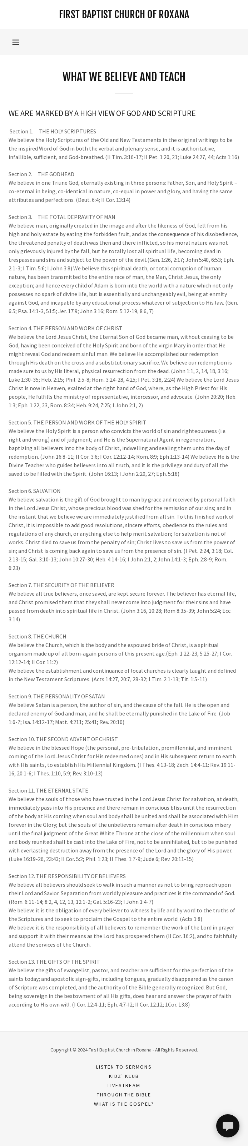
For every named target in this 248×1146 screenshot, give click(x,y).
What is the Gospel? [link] (124, 1104)
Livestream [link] (124, 1085)
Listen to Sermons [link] (124, 1067)
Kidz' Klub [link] (124, 1076)
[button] (16, 42)
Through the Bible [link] (124, 1094)
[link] (124, 15)
